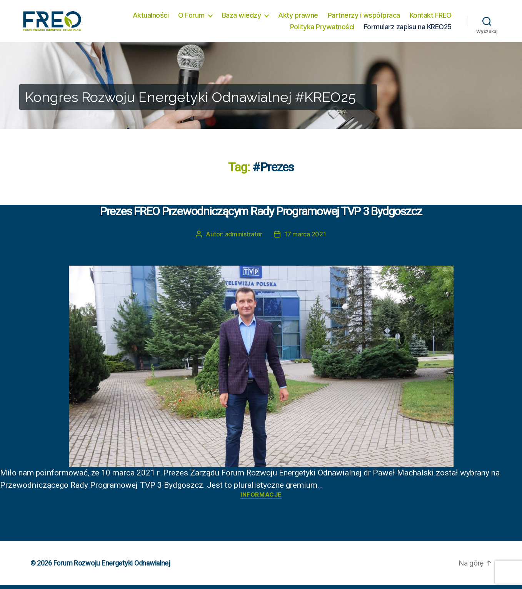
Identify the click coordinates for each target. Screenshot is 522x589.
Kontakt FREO (431, 17)
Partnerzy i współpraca (364, 17)
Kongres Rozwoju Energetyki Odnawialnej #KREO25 (190, 101)
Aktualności (151, 17)
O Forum (191, 17)
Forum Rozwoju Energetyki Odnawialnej (111, 567)
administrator (244, 238)
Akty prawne (298, 17)
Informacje (261, 498)
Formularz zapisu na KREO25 (408, 29)
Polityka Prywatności (322, 29)
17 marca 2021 (305, 238)
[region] (261, 89)
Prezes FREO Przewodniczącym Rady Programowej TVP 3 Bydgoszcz (261, 215)
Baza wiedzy (241, 17)
